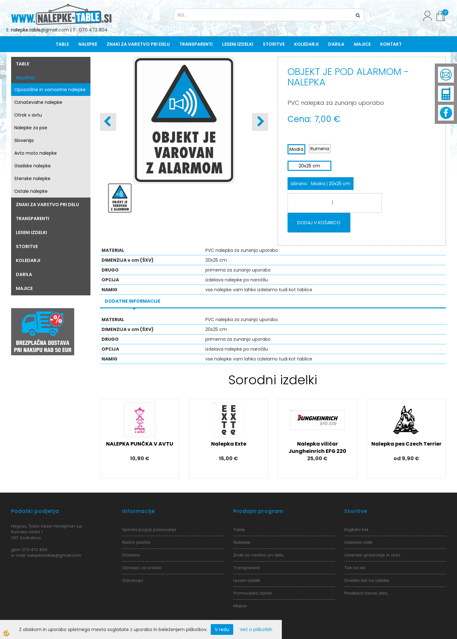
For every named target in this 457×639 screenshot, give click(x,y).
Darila (336, 44)
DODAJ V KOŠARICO (319, 222)
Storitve (274, 44)
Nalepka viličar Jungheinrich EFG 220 (317, 447)
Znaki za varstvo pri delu (138, 44)
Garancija (132, 580)
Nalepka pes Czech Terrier (406, 443)
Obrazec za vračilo (142, 568)
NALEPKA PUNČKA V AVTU (139, 443)
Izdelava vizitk (358, 542)
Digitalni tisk (356, 530)
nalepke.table (26, 30)
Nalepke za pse (30, 127)
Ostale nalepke (31, 191)
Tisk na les (355, 568)
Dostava (131, 555)
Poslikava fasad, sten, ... (367, 593)
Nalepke (87, 44)
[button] (260, 122)
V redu (222, 629)
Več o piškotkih (256, 629)
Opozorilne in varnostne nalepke (50, 89)
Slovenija (24, 140)
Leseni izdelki (237, 44)
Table (62, 44)
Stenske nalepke (32, 178)
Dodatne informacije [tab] (132, 301)
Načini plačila (136, 542)
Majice (362, 44)
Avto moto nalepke (35, 153)
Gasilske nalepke (32, 166)
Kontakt (391, 44)
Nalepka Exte (228, 443)
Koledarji (306, 44)
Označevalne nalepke (38, 102)
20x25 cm (309, 166)
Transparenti (196, 44)
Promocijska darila (252, 593)
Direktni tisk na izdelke (366, 580)
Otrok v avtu (28, 115)
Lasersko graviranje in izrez (372, 555)
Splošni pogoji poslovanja (149, 530)
